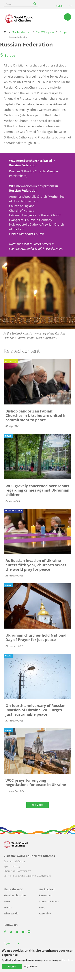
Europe (63, 32)
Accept (12, 966)
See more (37, 805)
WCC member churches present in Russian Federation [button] (33, 188)
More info (67, 960)
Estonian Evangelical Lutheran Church (35, 215)
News (7, 901)
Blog (41, 907)
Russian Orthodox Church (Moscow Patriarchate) (33, 173)
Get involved (47, 889)
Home (5, 32)
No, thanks (31, 966)
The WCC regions (45, 32)
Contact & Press (49, 901)
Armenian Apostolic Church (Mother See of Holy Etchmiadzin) (37, 199)
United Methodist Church (26, 234)
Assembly (45, 913)
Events (8, 907)
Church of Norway (21, 211)
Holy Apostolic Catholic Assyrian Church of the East (36, 226)
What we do (11, 913)
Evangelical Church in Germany (30, 220)
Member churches (21, 32)
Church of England (22, 206)
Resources (45, 895)
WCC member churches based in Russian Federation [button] (32, 163)
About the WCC (13, 889)
